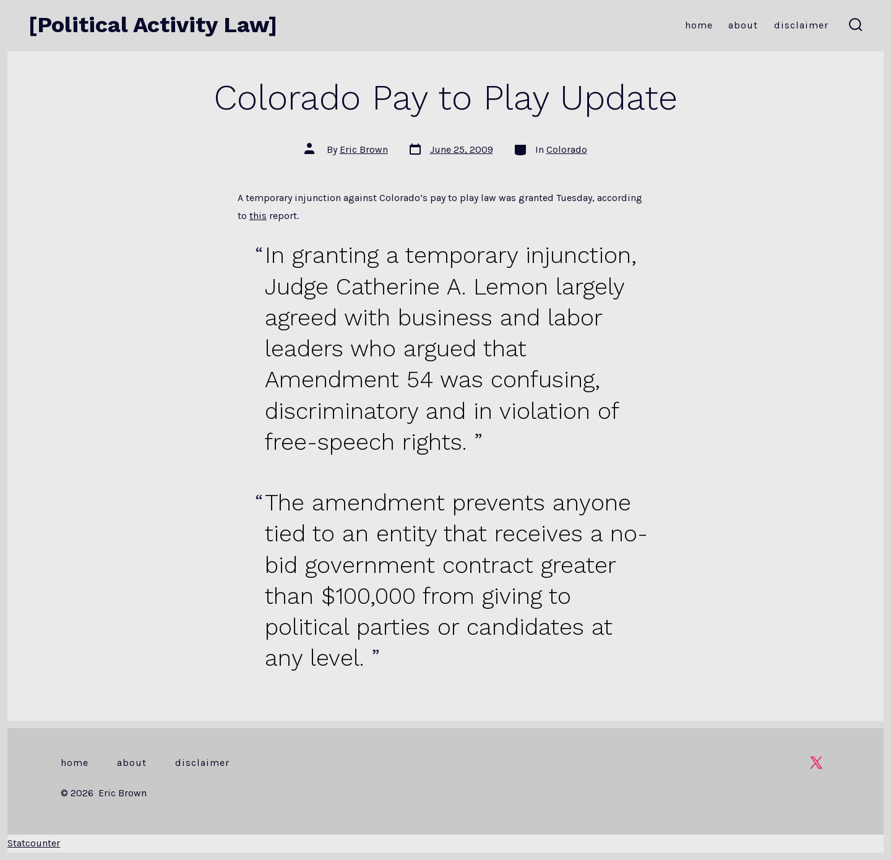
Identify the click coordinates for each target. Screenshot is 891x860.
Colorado (566, 149)
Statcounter (33, 843)
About (743, 25)
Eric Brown (364, 149)
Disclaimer (801, 25)
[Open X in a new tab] (816, 762)
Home (699, 25)
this (258, 215)
